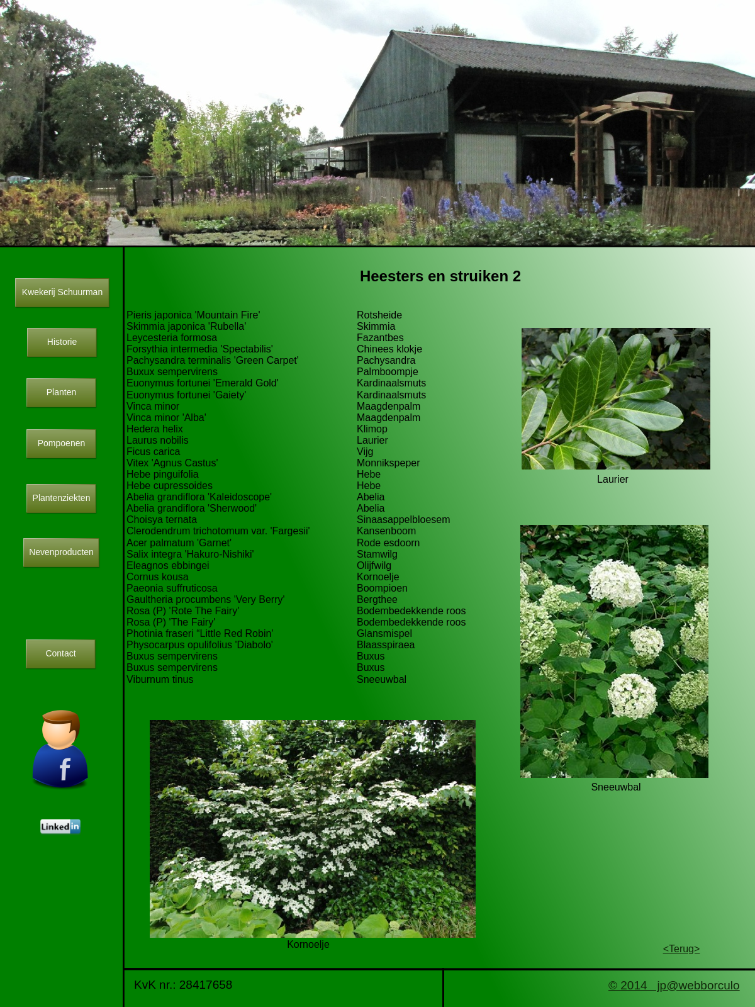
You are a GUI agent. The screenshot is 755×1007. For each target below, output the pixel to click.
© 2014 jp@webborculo (674, 985)
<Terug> (681, 948)
